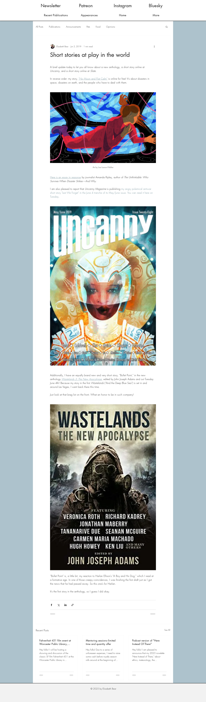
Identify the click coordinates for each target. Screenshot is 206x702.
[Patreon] (85, 5)
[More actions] (154, 46)
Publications (54, 26)
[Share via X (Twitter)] (58, 605)
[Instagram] (122, 5)
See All (167, 630)
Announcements (73, 26)
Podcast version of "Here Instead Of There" (146, 642)
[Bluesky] (155, 5)
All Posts (39, 26)
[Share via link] (72, 605)
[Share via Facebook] (51, 605)
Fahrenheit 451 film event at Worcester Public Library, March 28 (55, 642)
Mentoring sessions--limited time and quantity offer (100, 642)
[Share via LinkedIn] (65, 605)
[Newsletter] (50, 5)
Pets (88, 26)
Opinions (110, 26)
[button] (166, 27)
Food (98, 26)
